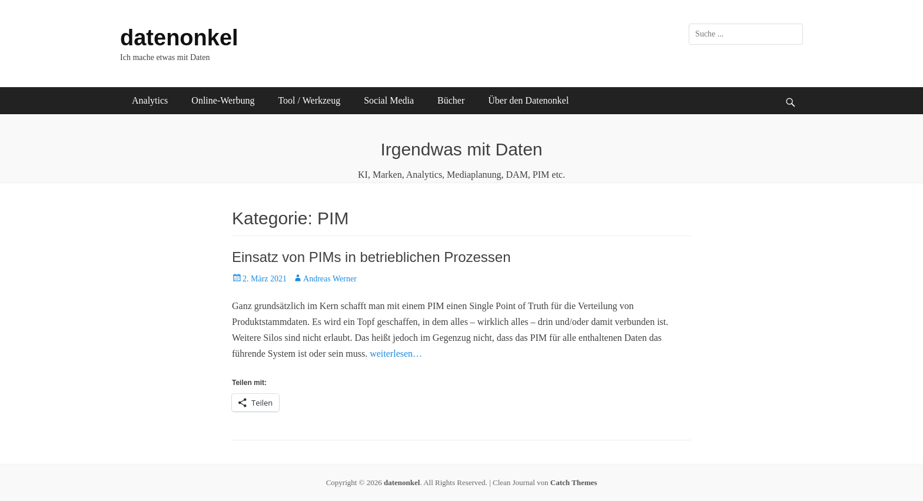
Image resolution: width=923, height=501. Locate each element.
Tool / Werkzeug (309, 100)
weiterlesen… (396, 354)
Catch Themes (573, 482)
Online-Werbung (222, 100)
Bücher (450, 100)
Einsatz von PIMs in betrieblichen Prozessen (371, 257)
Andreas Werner (330, 278)
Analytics (150, 100)
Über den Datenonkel (528, 100)
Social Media (389, 100)
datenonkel (179, 37)
